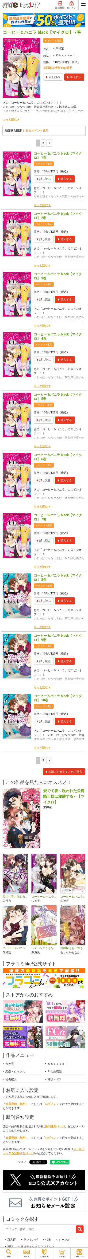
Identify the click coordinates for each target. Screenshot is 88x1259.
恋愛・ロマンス (15, 1071)
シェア (22, 1161)
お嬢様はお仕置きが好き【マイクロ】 (72, 948)
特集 (48, 1239)
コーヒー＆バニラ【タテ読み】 (72, 896)
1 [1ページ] (38, 143)
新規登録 (60, 5)
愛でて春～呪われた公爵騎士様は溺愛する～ (15, 896)
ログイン (71, 5)
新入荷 (11, 1239)
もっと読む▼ (11, 119)
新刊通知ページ (55, 1126)
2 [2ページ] (43, 143)
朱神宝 (60, 48)
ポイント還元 (54, 40)
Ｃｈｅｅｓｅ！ (65, 55)
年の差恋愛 (55, 1071)
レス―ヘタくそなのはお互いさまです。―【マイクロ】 (43, 948)
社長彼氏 (11, 1079)
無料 (10, 1246)
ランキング (30, 1239)
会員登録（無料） (17, 1104)
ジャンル (64, 1239)
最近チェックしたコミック (37, 1246)
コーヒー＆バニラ (14, 948)
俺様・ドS (54, 1079)
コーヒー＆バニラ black (43, 896)
